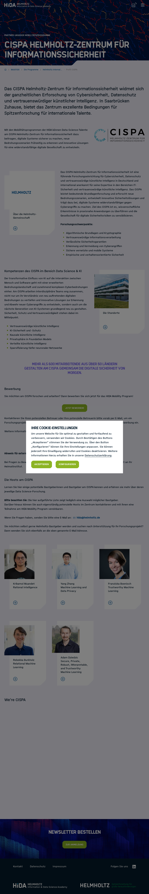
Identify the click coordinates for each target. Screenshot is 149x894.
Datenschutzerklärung (98, 455)
